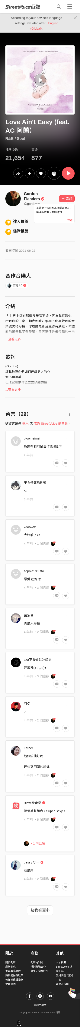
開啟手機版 (40, 1005)
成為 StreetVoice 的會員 (51, 423)
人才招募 (61, 962)
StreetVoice (23, 6)
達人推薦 (16, 222)
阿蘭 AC (16, 285)
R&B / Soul (15, 138)
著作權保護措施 (14, 979)
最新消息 (10, 966)
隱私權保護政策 (14, 975)
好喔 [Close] (70, 220)
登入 (25, 423)
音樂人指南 (62, 983)
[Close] (75, 17)
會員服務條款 (13, 971)
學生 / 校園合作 (39, 971)
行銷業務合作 (38, 966)
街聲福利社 (37, 962)
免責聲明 (10, 983)
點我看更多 (40, 910)
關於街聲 (10, 962)
